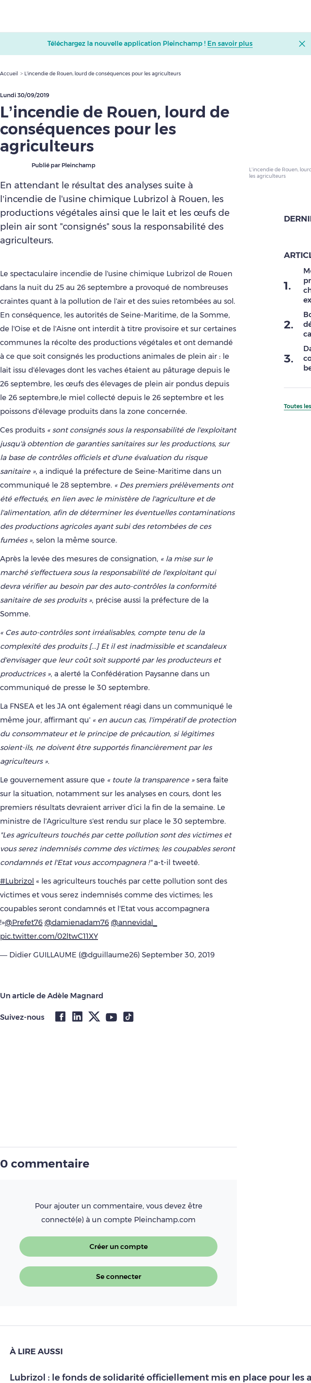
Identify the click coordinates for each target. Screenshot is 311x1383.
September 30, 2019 (178, 954)
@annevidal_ (134, 922)
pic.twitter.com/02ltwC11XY (49, 936)
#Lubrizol (17, 881)
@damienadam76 (77, 922)
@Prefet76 (24, 922)
